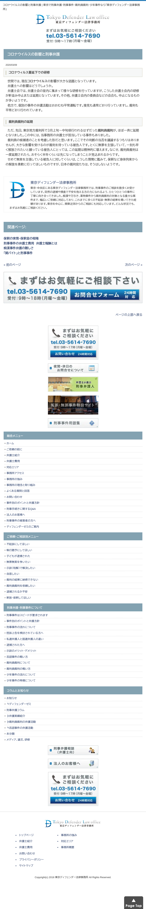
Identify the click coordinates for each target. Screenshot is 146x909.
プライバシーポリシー (31, 859)
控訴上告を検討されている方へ (24, 632)
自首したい (12, 573)
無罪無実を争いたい (18, 561)
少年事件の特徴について (21, 680)
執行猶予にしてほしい (19, 550)
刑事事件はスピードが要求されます (27, 615)
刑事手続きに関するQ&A (21, 508)
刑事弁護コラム (15, 710)
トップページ (26, 835)
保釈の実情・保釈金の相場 (21, 238)
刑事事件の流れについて (21, 627)
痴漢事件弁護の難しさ (19, 248)
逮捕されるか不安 (17, 591)
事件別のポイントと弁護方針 (22, 502)
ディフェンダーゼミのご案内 (22, 526)
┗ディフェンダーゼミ (18, 704)
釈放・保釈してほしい (18, 597)
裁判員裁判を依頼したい (20, 585)
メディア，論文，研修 (18, 739)
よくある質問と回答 (18, 490)
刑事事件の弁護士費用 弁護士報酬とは (30, 243)
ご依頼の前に (14, 449)
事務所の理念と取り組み (20, 485)
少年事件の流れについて (21, 674)
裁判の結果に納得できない (22, 579)
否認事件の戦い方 (17, 656)
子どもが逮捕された (18, 556)
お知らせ (11, 698)
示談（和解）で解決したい (20, 567)
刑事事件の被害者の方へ (21, 520)
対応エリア (12, 467)
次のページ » (133, 264)
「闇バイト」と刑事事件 (18, 253)
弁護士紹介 (13, 455)
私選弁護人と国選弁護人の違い (25, 639)
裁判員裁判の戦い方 (18, 668)
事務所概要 (67, 847)
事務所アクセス (15, 473)
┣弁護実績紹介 (15, 715)
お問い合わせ (14, 496)
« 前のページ (12, 264)
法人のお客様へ (15, 514)
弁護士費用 (13, 461)
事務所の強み (14, 479)
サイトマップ (26, 865)
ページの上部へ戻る (129, 314)
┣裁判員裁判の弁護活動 (21, 721)
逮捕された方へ (15, 644)
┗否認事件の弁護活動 (19, 727)
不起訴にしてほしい (17, 544)
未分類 (10, 733)
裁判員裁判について (18, 662)
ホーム (10, 443)
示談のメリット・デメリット (21, 650)
